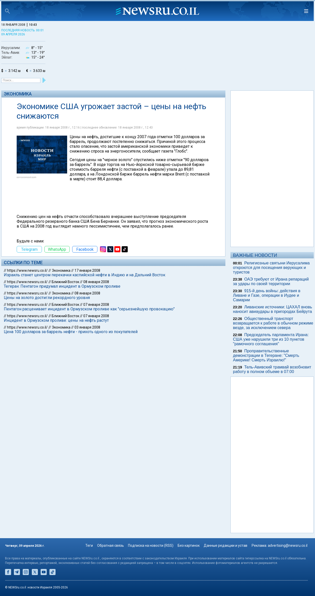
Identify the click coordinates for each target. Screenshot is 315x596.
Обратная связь (110, 545)
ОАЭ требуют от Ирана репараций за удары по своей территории (271, 281)
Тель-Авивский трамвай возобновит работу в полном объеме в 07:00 (272, 369)
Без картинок (189, 545)
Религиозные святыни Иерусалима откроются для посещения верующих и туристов (271, 267)
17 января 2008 (87, 270)
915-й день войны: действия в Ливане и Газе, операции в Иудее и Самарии (266, 295)
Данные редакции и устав (225, 545)
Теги (89, 545)
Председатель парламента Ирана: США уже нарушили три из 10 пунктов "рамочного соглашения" (271, 339)
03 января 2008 (87, 327)
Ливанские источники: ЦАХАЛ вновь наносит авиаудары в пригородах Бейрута (272, 309)
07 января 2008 (96, 305)
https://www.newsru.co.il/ (27, 270)
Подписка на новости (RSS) (150, 545)
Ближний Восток (65, 282)
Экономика (18, 93)
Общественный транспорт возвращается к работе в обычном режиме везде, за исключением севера (273, 323)
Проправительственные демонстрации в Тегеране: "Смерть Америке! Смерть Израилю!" (266, 355)
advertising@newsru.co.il (287, 545)
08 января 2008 (96, 282)
